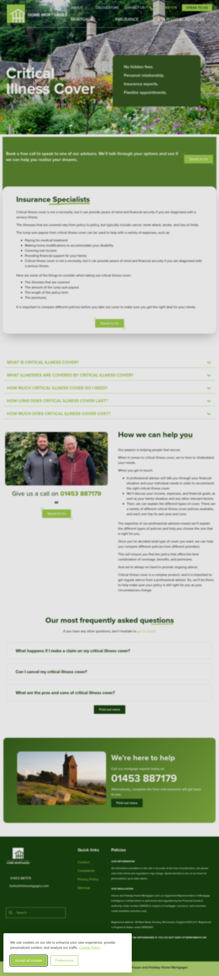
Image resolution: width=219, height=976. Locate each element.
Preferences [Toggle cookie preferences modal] (64, 960)
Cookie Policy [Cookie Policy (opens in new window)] (89, 947)
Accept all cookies (28, 960)
